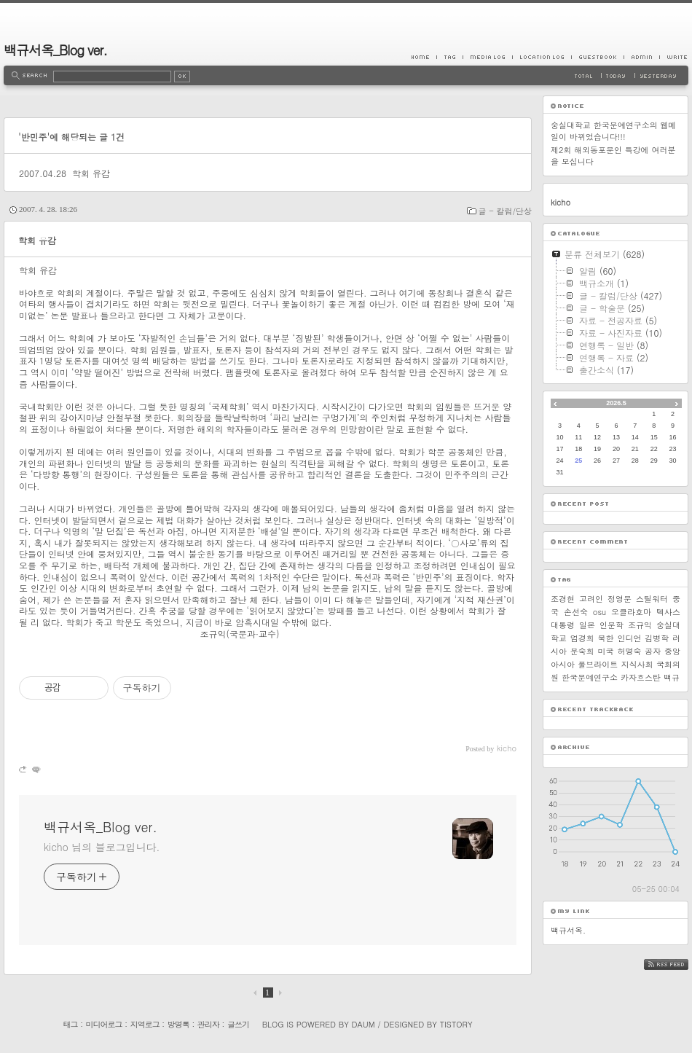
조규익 (640, 624)
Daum (363, 1024)
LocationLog (541, 57)
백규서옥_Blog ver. (55, 50)
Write (673, 57)
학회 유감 (91, 173)
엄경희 (582, 638)
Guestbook (597, 57)
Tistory (456, 1024)
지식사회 (637, 664)
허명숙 (629, 651)
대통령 (563, 624)
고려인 (591, 598)
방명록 (178, 1024)
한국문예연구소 (590, 677)
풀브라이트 (598, 664)
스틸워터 (652, 598)
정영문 (620, 598)
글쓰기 (238, 1024)
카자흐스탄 (641, 677)
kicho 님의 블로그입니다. (102, 846)
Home (424, 57)
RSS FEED (677, 964)
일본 (587, 624)
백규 (672, 677)
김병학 (657, 638)
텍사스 (668, 611)
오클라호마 (631, 611)
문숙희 (582, 651)
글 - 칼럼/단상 (505, 210)
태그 (70, 1024)
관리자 (208, 1024)
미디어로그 (104, 1024)
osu (599, 611)
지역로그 (145, 1024)
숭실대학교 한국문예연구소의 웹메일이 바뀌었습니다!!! (613, 131)
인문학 (611, 624)
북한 (606, 638)
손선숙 (576, 611)
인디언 (629, 638)
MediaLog (487, 57)
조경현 (563, 598)
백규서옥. (568, 930)
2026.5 (616, 403)
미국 (606, 651)
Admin (641, 57)
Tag (449, 57)
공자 (653, 651)
